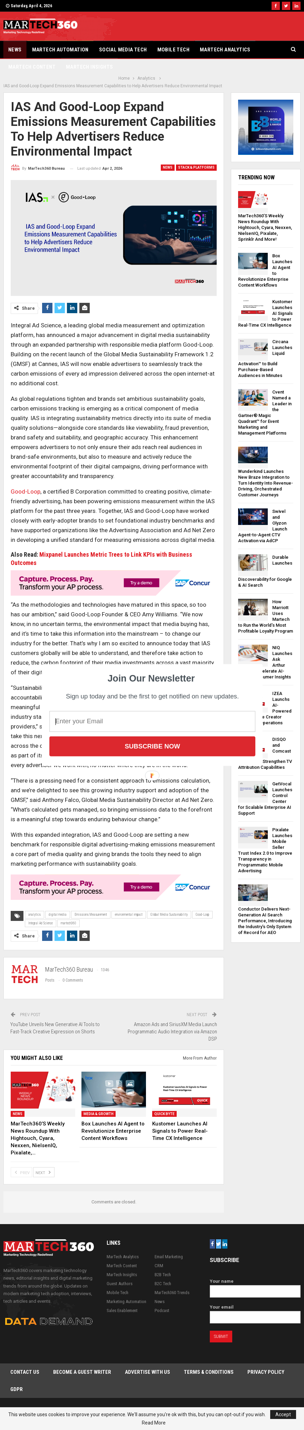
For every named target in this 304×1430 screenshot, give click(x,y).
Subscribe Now (152, 746)
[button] (151, 678)
